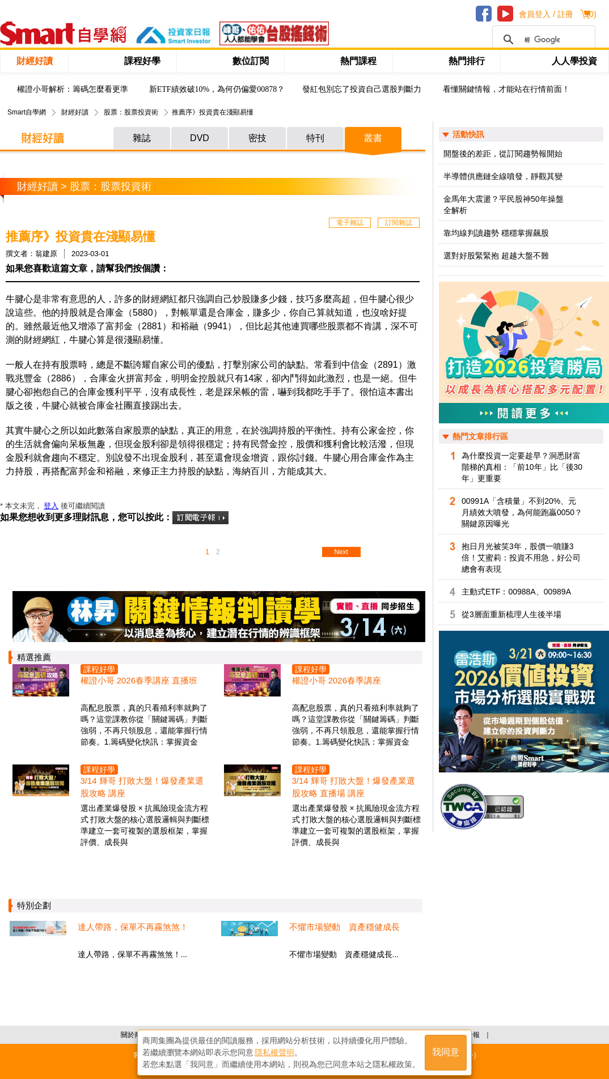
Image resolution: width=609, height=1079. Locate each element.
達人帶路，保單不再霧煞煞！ (133, 927)
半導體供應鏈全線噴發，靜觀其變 (503, 176)
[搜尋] (542, 39)
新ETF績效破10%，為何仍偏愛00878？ (217, 89)
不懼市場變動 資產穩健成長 (344, 927)
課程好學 (142, 61)
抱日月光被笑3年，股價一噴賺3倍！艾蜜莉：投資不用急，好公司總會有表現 (521, 558)
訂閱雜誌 (398, 223)
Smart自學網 (26, 112)
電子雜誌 (349, 223)
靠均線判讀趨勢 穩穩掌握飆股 (496, 232)
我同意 (445, 1051)
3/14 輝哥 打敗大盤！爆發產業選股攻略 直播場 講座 (354, 787)
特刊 (315, 138)
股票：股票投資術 (131, 112)
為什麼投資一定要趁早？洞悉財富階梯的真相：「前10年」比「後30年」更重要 (522, 467)
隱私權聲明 (274, 1051)
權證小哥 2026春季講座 (337, 680)
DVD (199, 138)
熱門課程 (358, 61)
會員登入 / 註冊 (546, 14)
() (591, 14)
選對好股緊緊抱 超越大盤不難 (496, 255)
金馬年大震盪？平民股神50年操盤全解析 (503, 204)
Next (341, 552)
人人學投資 (574, 61)
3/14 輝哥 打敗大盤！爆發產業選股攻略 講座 (142, 787)
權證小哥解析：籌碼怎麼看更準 (72, 89)
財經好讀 (34, 61)
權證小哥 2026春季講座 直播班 (139, 680)
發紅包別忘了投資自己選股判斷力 (361, 89)
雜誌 (142, 138)
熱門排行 (467, 61)
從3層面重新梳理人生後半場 (511, 614)
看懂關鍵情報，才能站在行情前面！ (506, 89)
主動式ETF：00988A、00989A (516, 591)
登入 (51, 506)
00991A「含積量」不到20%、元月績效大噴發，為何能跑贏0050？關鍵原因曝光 (522, 512)
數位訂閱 (250, 61)
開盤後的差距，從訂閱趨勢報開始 (503, 153)
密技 (257, 138)
